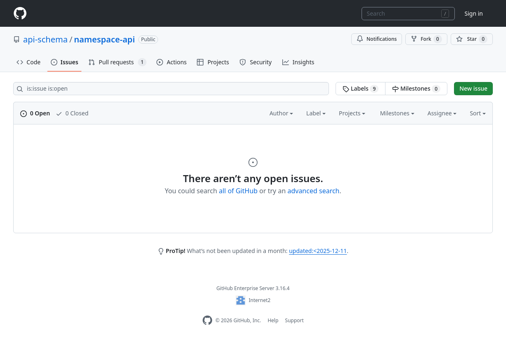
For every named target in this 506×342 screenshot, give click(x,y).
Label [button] (316, 113)
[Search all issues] (171, 88)
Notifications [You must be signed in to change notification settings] (377, 38)
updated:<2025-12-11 (318, 251)
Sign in (474, 13)
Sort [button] (478, 113)
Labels (360, 88)
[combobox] (408, 13)
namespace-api (104, 39)
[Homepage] (19, 13)
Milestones (416, 88)
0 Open (35, 113)
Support (294, 320)
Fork (426, 39)
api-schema (45, 39)
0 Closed (72, 113)
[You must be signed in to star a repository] (472, 39)
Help (272, 320)
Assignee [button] (442, 113)
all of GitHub (238, 190)
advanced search (313, 190)
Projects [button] (352, 113)
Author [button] (281, 113)
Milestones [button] (397, 113)
